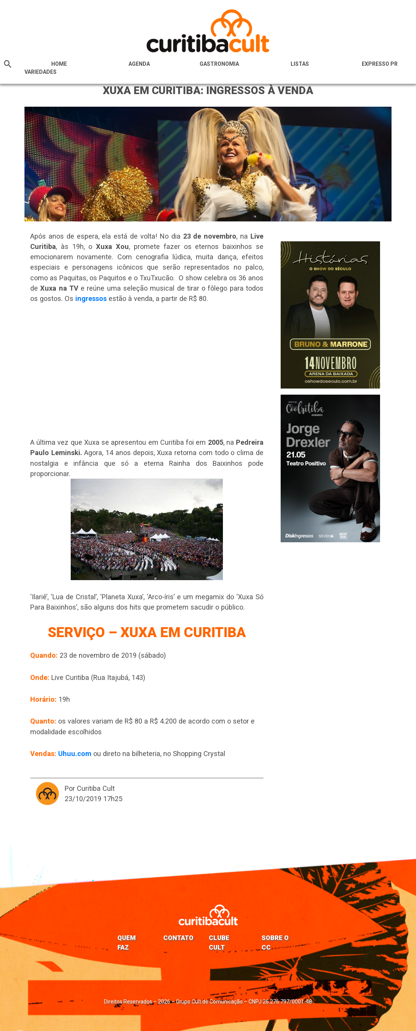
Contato (178, 938)
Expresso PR (380, 64)
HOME (59, 64)
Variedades (40, 72)
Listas (300, 64)
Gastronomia (219, 64)
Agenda (139, 64)
